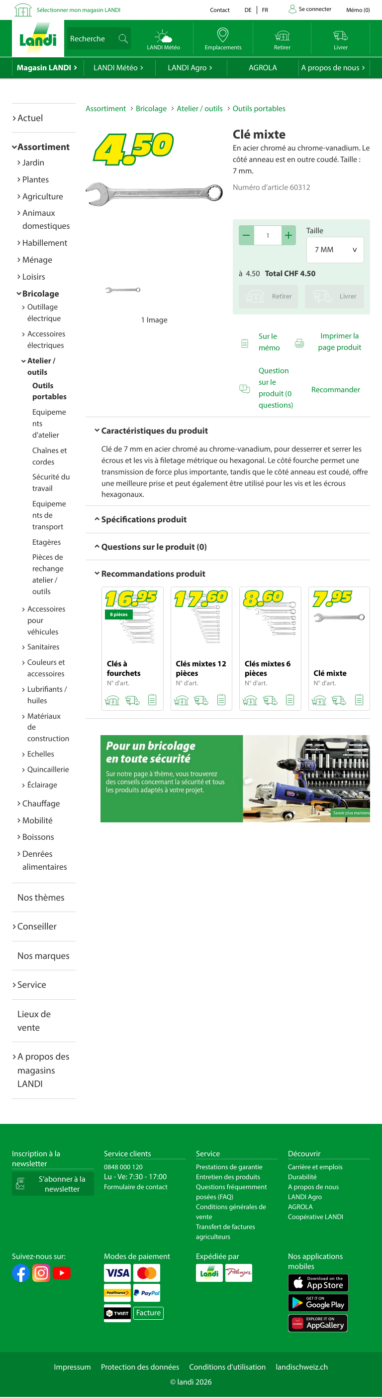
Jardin (33, 162)
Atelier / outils (200, 109)
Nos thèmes (41, 897)
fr (265, 10)
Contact (219, 10)
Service (31, 984)
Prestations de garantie (229, 1166)
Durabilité (302, 1176)
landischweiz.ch (302, 1367)
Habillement (44, 242)
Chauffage (41, 803)
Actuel (30, 118)
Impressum (72, 1367)
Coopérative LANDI (315, 1216)
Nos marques (43, 955)
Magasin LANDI (44, 68)
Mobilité (37, 820)
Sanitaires (43, 647)
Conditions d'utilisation (227, 1367)
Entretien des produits (228, 1176)
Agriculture (42, 196)
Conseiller (37, 926)
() (358, 10)
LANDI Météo (116, 68)
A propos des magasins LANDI (43, 1069)
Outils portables (259, 109)
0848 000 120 (123, 1166)
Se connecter (315, 9)
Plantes (35, 179)
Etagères (46, 542)
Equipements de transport (49, 515)
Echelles (40, 754)
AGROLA (263, 68)
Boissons (38, 836)
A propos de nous (330, 68)
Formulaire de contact (136, 1186)
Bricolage (40, 293)
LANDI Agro (187, 68)
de (248, 10)
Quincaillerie (48, 770)
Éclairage (42, 785)
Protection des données (140, 1367)
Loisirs (33, 276)
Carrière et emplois (315, 1166)
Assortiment (43, 147)
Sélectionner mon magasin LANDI (78, 10)
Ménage (37, 259)
